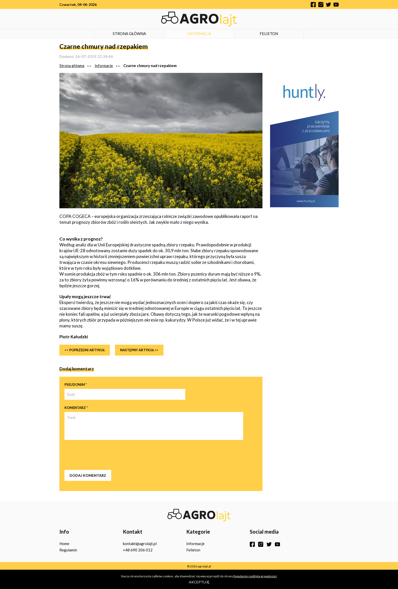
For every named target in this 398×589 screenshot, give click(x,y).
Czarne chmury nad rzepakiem (150, 65)
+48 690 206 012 (138, 550)
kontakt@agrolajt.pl (140, 543)
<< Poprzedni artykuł (84, 350)
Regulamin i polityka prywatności (255, 576)
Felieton (269, 33)
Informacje (199, 33)
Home (64, 543)
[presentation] (103, 455)
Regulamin (68, 550)
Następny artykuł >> (139, 350)
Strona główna (129, 33)
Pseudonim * (75, 385)
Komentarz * (76, 408)
